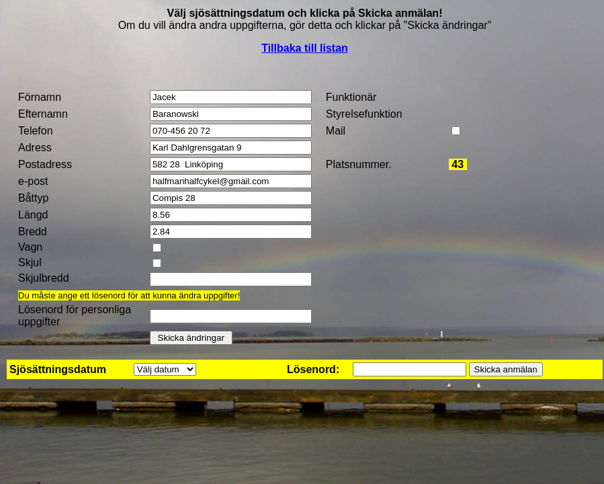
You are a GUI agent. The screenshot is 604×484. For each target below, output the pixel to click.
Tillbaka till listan (304, 48)
